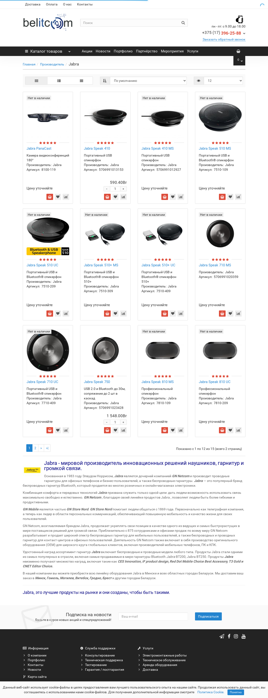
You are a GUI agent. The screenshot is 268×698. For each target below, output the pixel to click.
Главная (29, 64)
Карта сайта (35, 677)
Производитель (52, 64)
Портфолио (123, 51)
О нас (67, 4)
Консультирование (97, 655)
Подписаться (208, 616)
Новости (103, 51)
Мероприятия (172, 51)
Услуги (192, 51)
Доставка (33, 4)
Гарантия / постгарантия (102, 669)
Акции (87, 51)
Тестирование (93, 665)
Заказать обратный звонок (224, 39)
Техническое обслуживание (162, 660)
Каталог (48, 50)
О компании (34, 655)
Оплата (52, 4)
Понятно (236, 692)
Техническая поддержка (101, 660)
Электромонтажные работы (162, 655)
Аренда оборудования (157, 665)
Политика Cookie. (210, 692)
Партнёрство (147, 51)
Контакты (85, 4)
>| (47, 448)
